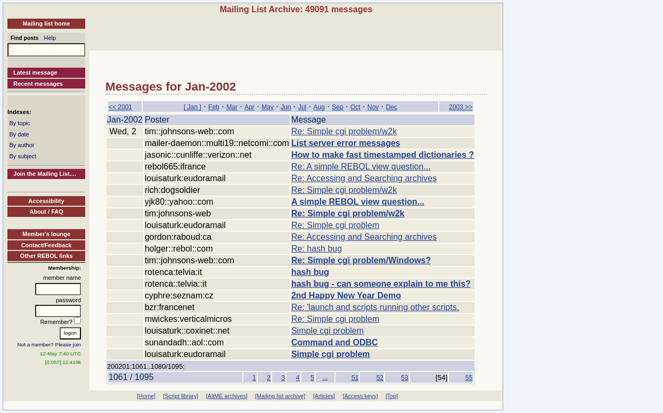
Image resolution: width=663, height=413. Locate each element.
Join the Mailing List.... (44, 174)
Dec (391, 107)
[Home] (146, 396)
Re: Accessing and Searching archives (364, 178)
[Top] (392, 396)
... (325, 377)
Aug (319, 107)
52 (379, 378)
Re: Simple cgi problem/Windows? (361, 260)
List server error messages (345, 143)
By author (21, 145)
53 (404, 378)
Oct (355, 107)
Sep (337, 107)
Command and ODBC (334, 342)
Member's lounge (46, 234)
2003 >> (460, 107)
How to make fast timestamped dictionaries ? (382, 154)
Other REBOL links (46, 256)
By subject (22, 156)
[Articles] (324, 396)
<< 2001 (120, 107)
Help (50, 38)
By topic (19, 123)
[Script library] (180, 396)
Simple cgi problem (327, 330)
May (267, 107)
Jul (302, 107)
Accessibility (46, 201)
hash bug (310, 272)
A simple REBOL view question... (357, 201)
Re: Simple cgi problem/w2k (344, 131)
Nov (373, 107)
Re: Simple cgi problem (335, 225)
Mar (232, 107)
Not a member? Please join (49, 344)
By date (19, 134)
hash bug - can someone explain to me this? (381, 283)
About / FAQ (46, 211)
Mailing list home (46, 23)
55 (468, 378)
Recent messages (38, 83)
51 (354, 378)
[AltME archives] (227, 396)
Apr (249, 107)
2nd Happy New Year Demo (346, 295)
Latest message (35, 72)
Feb (213, 107)
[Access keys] (360, 396)
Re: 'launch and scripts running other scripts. (375, 307)
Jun (286, 107)
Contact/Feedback (46, 245)
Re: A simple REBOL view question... (361, 166)
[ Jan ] (192, 107)
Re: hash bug (316, 248)
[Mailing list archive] (280, 396)
